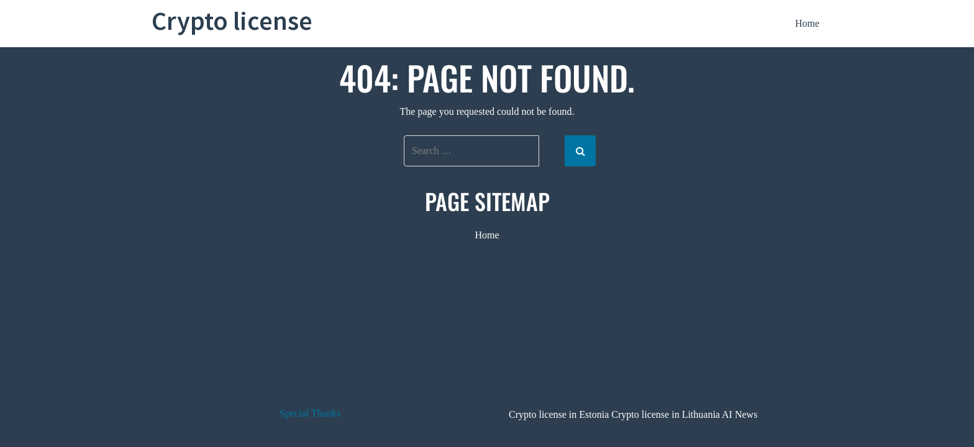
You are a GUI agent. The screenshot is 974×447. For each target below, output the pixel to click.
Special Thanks (310, 413)
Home (807, 23)
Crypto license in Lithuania (665, 414)
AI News (739, 414)
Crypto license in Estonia (559, 414)
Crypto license (232, 20)
